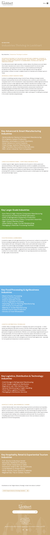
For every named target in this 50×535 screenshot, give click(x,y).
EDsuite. (34, 526)
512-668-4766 (25, 522)
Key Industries (5, 54)
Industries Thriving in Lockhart (19, 54)
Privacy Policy (25, 523)
